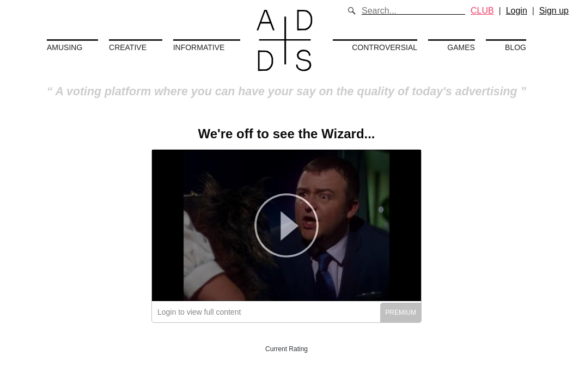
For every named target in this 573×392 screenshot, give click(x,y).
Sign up (554, 10)
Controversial (384, 47)
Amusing (64, 47)
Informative (199, 47)
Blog (515, 47)
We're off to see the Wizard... (286, 133)
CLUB (482, 10)
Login (516, 10)
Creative (128, 47)
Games (461, 47)
